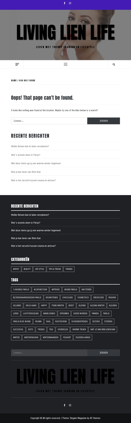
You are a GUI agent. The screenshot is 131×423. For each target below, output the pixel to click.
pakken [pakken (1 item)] (95, 313)
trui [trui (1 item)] (51, 329)
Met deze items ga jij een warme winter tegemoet (36, 163)
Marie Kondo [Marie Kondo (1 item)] (49, 313)
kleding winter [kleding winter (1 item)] (97, 305)
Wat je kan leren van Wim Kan (26, 171)
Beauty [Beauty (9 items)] (27, 269)
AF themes (95, 418)
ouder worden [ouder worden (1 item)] (80, 313)
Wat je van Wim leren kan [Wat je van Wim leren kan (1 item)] (102, 329)
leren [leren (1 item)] (15, 313)
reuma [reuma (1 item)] (38, 321)
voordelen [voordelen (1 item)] (63, 329)
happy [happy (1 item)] (44, 305)
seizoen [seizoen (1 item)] (96, 321)
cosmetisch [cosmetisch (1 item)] (83, 297)
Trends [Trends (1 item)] (41, 329)
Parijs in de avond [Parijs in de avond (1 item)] (22, 321)
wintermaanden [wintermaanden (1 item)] (50, 337)
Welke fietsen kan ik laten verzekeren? (30, 146)
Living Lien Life (65, 32)
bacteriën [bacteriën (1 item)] (86, 289)
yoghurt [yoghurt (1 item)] (67, 337)
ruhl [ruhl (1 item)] (48, 321)
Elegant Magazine (78, 418)
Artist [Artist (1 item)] (16, 269)
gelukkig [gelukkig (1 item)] (17, 305)
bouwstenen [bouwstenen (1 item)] (52, 297)
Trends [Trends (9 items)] (69, 269)
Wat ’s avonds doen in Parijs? (25, 154)
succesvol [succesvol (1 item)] (18, 329)
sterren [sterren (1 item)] (108, 321)
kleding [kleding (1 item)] (82, 305)
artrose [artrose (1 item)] (56, 289)
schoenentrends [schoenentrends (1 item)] (79, 321)
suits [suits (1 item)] (30, 329)
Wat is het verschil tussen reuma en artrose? (33, 180)
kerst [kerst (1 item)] (71, 305)
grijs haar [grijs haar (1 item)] (31, 305)
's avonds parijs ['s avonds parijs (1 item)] (21, 289)
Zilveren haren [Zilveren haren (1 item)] (82, 337)
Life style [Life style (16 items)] (39, 269)
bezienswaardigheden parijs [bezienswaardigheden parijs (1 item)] (27, 297)
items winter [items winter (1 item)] (58, 305)
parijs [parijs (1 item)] (106, 313)
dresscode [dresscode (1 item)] (98, 297)
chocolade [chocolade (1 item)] (67, 297)
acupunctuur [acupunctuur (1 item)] (40, 289)
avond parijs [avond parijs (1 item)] (70, 289)
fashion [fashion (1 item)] (112, 297)
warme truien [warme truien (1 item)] (79, 329)
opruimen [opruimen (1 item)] (64, 313)
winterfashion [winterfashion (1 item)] (31, 337)
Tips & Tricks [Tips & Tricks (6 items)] (55, 269)
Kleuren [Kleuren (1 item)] (113, 305)
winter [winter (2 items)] (16, 337)
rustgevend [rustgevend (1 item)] (61, 321)
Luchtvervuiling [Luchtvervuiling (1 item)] (31, 313)
